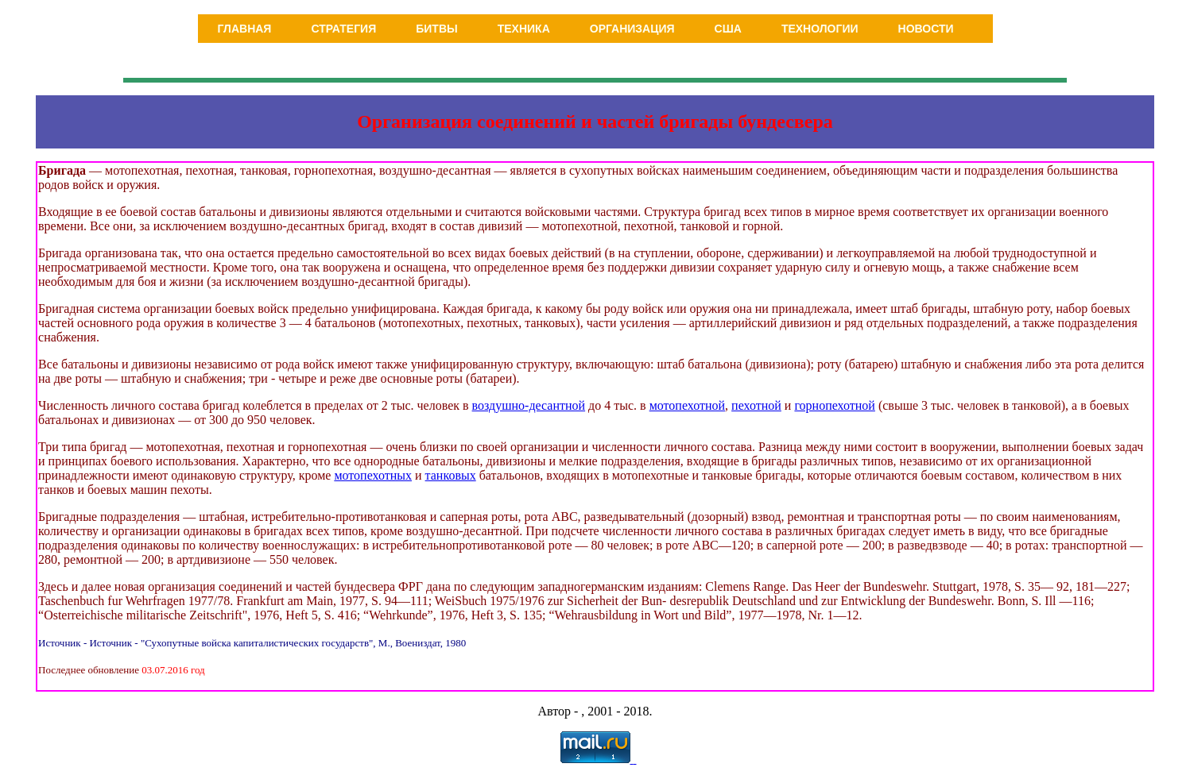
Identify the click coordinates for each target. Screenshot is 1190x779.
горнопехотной (834, 405)
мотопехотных (373, 475)
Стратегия (343, 28)
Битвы (437, 28)
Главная (245, 28)
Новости (926, 28)
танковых (450, 475)
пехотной (756, 405)
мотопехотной (687, 405)
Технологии (820, 28)
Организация (632, 28)
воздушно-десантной (529, 405)
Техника (524, 28)
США (728, 28)
